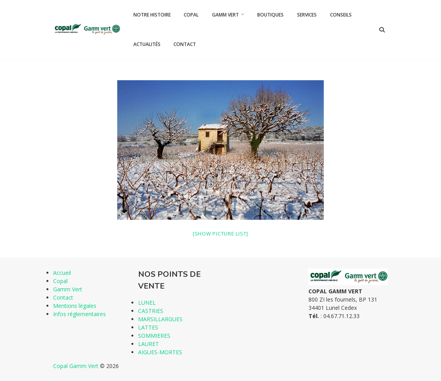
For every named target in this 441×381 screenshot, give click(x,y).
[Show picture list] (220, 233)
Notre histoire (152, 14)
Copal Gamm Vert (75, 366)
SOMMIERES (154, 335)
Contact (184, 44)
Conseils (341, 14)
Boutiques (270, 14)
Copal (191, 14)
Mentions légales (74, 305)
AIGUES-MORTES (160, 352)
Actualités (147, 44)
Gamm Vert (225, 14)
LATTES (148, 327)
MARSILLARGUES (160, 319)
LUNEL (147, 302)
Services (307, 14)
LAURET (148, 344)
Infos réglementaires (79, 314)
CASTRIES (150, 311)
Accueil (62, 272)
